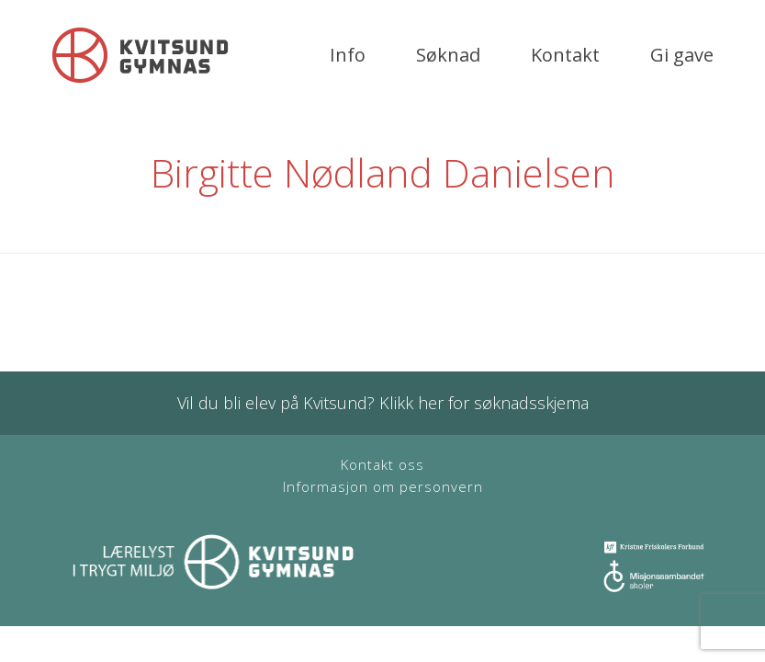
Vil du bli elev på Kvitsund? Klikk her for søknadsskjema (383, 403)
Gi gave (682, 54)
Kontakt (565, 54)
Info (348, 54)
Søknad (448, 54)
